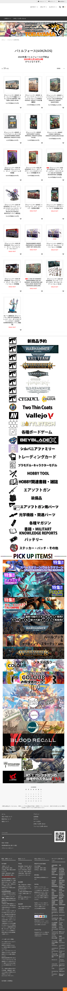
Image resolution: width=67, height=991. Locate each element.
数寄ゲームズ (62, 931)
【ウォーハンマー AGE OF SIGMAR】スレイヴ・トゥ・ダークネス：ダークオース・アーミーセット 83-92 (54, 281)
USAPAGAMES (62, 903)
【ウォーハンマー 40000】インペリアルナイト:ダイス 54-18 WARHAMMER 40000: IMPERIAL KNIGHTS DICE (12, 135)
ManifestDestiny (55, 885)
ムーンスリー (62, 963)
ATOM (6, 842)
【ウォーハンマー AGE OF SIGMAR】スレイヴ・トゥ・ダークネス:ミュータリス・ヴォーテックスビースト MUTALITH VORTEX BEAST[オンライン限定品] (12, 209)
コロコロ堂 (54, 926)
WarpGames (61, 906)
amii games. (61, 867)
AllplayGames (54, 867)
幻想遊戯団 (54, 923)
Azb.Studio (54, 870)
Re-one (60, 891)
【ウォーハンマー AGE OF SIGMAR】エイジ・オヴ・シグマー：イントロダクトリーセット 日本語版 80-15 (33, 170)
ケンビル (61, 921)
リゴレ (53, 967)
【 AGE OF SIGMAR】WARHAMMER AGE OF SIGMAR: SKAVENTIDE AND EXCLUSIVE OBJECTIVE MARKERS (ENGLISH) (33, 282)
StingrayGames (55, 899)
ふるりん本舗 (62, 953)
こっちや (61, 925)
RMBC (53, 893)
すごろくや (61, 932)
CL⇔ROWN (61, 870)
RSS (3, 842)
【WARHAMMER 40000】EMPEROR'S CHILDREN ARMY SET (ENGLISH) (33, 245)
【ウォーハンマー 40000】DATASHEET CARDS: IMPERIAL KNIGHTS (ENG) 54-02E (33, 135)
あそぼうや (61, 909)
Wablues (53, 906)
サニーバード (62, 928)
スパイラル (54, 935)
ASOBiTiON (54, 868)
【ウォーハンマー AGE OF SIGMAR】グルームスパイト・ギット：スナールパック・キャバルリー (12, 246)
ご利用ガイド (7, 18)
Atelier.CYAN (61, 868)
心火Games (54, 925)
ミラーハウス (54, 963)
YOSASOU (61, 908)
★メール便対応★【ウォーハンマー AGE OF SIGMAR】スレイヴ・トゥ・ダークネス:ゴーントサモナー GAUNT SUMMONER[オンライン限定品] (12, 320)
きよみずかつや (55, 917)
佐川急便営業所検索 (6, 890)
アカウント (42, 1)
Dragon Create (55, 873)
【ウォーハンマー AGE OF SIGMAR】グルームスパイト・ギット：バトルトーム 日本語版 (12, 170)
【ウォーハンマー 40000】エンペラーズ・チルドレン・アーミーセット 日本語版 (54, 245)
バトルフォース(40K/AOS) (13, 39)
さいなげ (61, 926)
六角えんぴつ (62, 970)
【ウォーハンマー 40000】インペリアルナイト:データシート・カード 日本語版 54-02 (55, 206)
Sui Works (61, 899)
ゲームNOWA (54, 921)
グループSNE (54, 918)
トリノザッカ (62, 941)
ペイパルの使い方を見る (39, 907)
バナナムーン (54, 944)
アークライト (54, 909)
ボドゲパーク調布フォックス (62, 956)
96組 (60, 864)
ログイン (52, 1)
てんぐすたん (54, 940)
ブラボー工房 (54, 953)
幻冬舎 (60, 923)
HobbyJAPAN (62, 879)
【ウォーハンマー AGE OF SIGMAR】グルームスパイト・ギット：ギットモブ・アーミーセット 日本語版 (12, 281)
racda (53, 891)
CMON (53, 872)
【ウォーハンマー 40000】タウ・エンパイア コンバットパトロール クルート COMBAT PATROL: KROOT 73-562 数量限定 (33, 98)
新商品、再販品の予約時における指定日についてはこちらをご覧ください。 (9, 899)
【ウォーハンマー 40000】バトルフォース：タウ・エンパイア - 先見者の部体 (33, 206)
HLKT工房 (54, 879)
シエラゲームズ (55, 931)
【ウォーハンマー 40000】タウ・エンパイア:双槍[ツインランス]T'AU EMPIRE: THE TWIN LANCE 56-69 (12, 97)
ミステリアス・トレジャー (62, 960)
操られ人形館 (54, 937)
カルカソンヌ (62, 914)
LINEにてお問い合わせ (19, 18)
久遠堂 (60, 917)
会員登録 (62, 1)
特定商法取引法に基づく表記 (9, 845)
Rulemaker (61, 893)
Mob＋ (53, 888)
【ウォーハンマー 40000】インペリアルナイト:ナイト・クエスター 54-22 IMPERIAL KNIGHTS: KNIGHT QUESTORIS (55, 99)
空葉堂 (60, 935)
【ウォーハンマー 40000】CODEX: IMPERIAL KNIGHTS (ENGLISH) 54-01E (55, 134)
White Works (54, 908)
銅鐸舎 (60, 940)
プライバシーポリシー (7, 847)
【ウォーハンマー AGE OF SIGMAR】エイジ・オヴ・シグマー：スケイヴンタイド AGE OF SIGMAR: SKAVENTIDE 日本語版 (54, 171)
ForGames (54, 876)
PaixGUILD (54, 890)
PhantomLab (61, 890)
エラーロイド (62, 911)
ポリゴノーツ (54, 958)
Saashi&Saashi (55, 894)
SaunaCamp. (61, 894)
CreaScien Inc (62, 872)
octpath (60, 888)
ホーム (3, 39)
